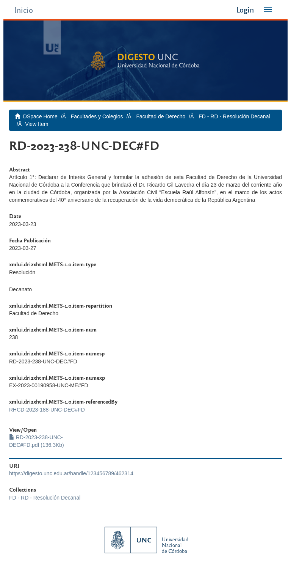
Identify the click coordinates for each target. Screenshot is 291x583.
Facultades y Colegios (97, 116)
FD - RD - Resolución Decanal (234, 116)
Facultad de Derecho (160, 116)
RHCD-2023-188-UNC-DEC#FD (47, 410)
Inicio (23, 10)
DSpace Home (40, 116)
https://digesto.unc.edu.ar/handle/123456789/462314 (71, 473)
